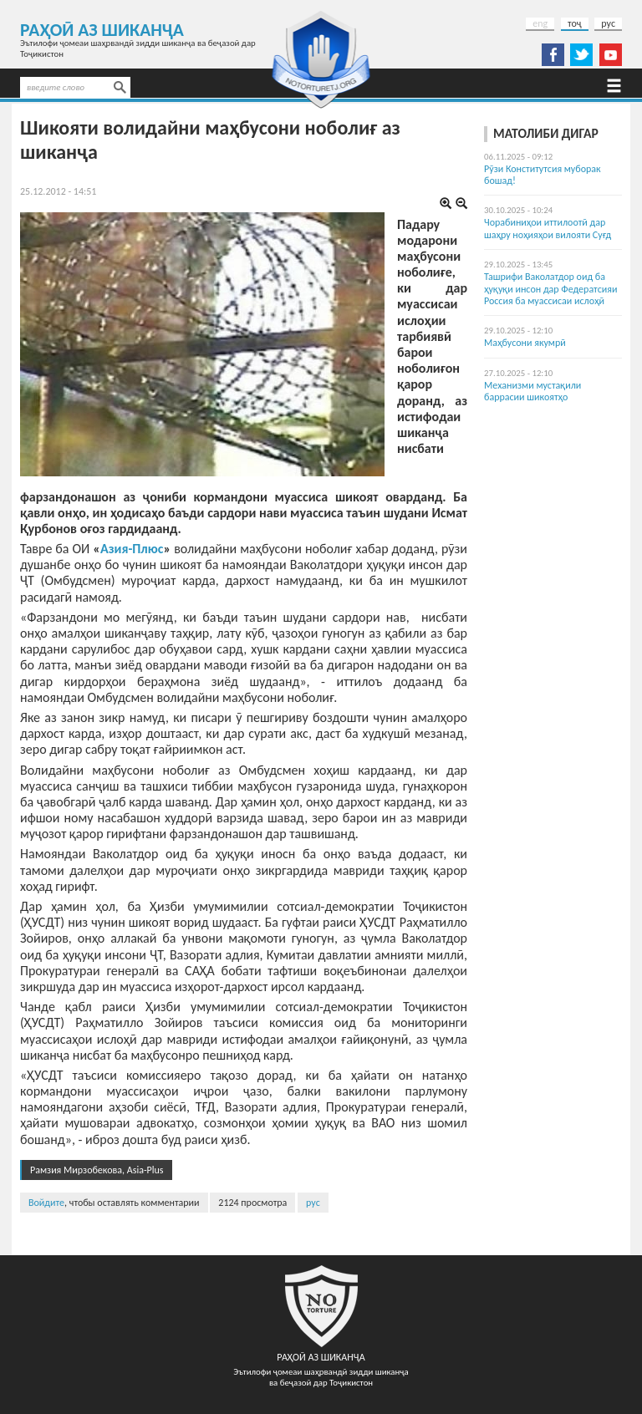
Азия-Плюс (132, 549)
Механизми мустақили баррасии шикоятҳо (532, 391)
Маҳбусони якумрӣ (525, 342)
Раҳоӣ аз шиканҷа (102, 29)
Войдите (46, 1202)
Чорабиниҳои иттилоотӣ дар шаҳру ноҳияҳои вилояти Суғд (547, 228)
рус (608, 23)
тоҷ (575, 23)
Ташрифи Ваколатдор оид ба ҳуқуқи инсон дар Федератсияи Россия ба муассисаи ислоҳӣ (550, 289)
